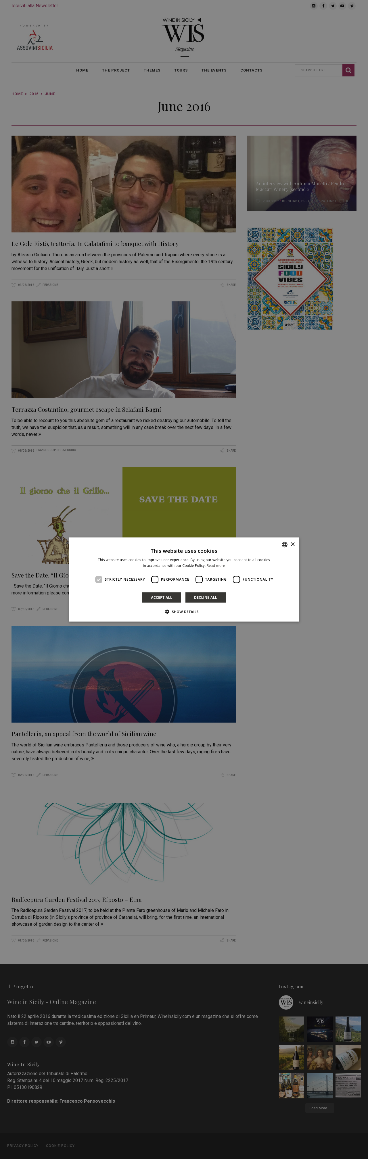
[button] (184, 611)
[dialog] (184, 579)
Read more (216, 565)
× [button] (292, 544)
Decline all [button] (205, 597)
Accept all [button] (161, 597)
